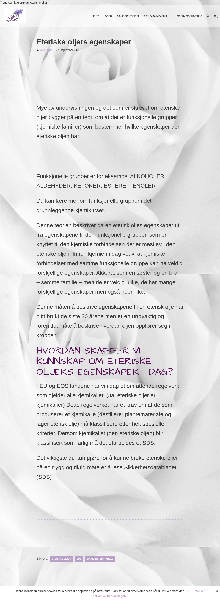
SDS (79, 558)
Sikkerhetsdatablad (100, 558)
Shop (108, 15)
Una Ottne (46, 50)
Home (96, 15)
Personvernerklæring (188, 15)
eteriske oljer (61, 558)
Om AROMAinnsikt (156, 15)
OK (189, 591)
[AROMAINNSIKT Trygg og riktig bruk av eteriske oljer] (15, 15)
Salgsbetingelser (128, 15)
